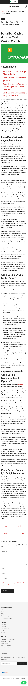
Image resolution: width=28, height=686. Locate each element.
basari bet (20, 384)
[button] (24, 682)
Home (2, 11)
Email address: (9, 663)
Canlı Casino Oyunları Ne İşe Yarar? (14, 79)
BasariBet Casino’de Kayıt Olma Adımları (14, 73)
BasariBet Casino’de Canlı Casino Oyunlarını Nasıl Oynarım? (15, 86)
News (3, 19)
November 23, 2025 (14, 27)
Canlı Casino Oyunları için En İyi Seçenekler (15, 94)
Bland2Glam (4, 27)
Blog (7, 11)
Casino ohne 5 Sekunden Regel (14, 684)
